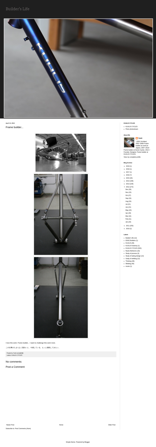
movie (128, 266)
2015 (128, 178)
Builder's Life (18, 9)
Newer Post (10, 425)
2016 (128, 175)
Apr (126, 213)
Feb (126, 219)
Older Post (111, 425)
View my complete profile (132, 157)
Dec (127, 189)
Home (61, 425)
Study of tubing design (133, 256)
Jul (126, 204)
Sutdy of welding (131, 258)
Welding (128, 264)
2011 (128, 226)
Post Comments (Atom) (23, 428)
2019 (128, 166)
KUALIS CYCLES (17, 355)
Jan (126, 222)
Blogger (87, 442)
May (127, 210)
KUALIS (128, 243)
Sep (127, 198)
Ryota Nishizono (131, 251)
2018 (128, 169)
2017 (128, 172)
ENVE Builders (131, 240)
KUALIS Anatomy (131, 246)
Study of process (131, 253)
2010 (128, 229)
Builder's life (130, 238)
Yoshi (140, 138)
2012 (128, 187)
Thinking (128, 261)
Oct (126, 195)
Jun (126, 207)
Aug (127, 201)
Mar (126, 216)
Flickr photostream (132, 129)
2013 (128, 184)
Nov (127, 192)
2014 (128, 181)
